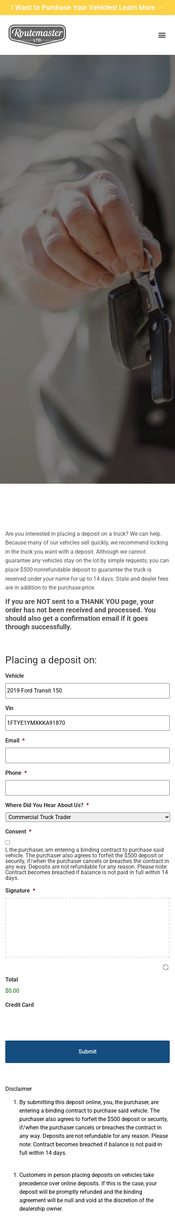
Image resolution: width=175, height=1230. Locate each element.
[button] (162, 35)
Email (15, 740)
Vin (9, 708)
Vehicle (14, 675)
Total (11, 979)
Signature (20, 890)
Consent (18, 831)
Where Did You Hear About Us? (47, 805)
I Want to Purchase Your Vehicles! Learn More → (87, 7)
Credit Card (19, 1005)
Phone (16, 772)
